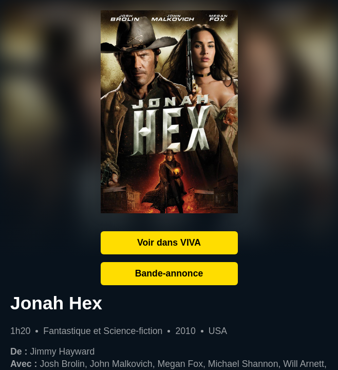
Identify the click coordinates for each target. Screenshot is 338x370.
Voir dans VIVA (169, 242)
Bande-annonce (169, 273)
